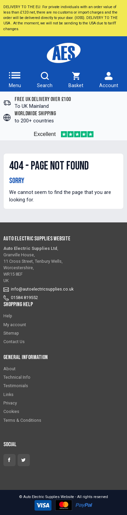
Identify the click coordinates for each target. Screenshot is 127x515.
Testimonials (15, 385)
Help (7, 315)
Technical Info (16, 377)
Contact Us (14, 341)
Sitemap (11, 333)
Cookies (11, 411)
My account (14, 324)
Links (8, 394)
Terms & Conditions (22, 420)
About (9, 368)
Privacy (10, 402)
